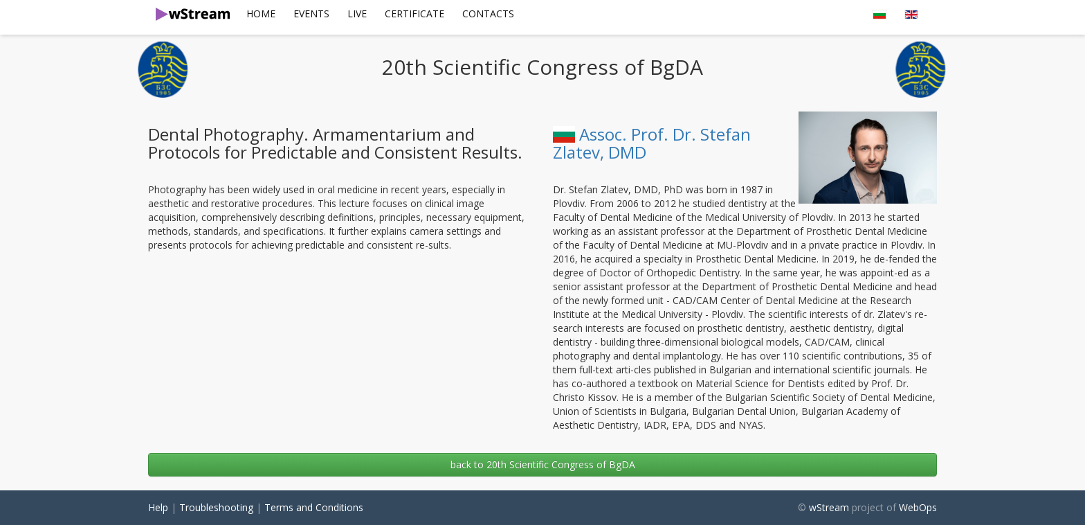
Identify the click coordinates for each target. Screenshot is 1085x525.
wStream (829, 507)
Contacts (488, 13)
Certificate (414, 13)
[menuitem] (261, 14)
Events (311, 13)
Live (357, 13)
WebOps (918, 507)
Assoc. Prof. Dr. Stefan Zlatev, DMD (652, 143)
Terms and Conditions (313, 507)
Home (260, 13)
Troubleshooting (216, 507)
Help (158, 507)
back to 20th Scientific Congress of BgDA (542, 464)
